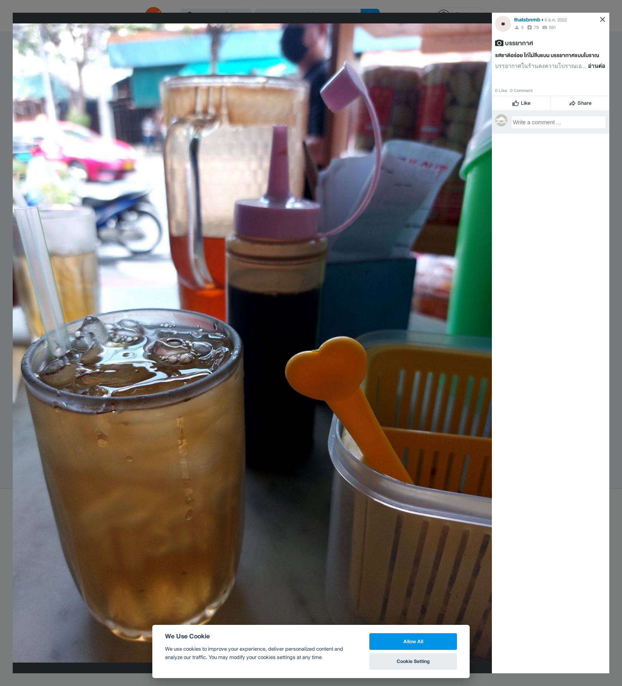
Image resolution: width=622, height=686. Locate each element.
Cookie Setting (413, 661)
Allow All (413, 641)
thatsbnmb (527, 19)
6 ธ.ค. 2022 (556, 19)
